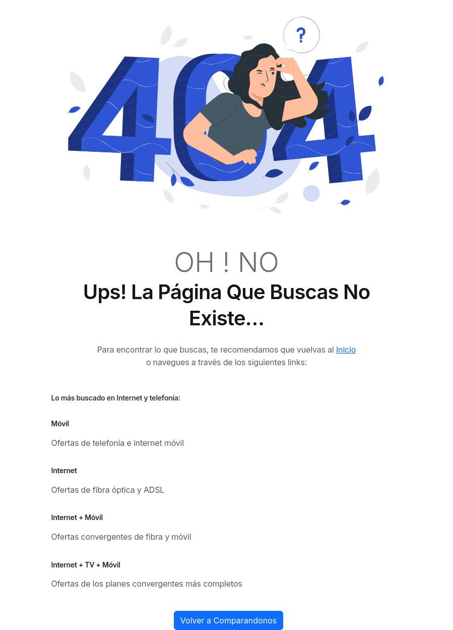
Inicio (346, 350)
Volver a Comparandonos (228, 620)
